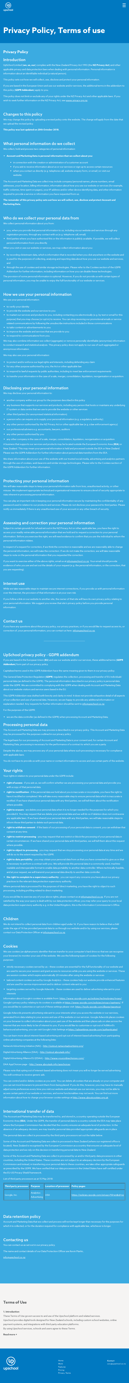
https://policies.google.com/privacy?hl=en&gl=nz (98, 1194)
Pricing (61, 1370)
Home (60, 1360)
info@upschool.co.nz (78, 561)
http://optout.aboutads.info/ (55, 1052)
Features (61, 1366)
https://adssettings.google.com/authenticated (92, 1029)
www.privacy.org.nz (76, 100)
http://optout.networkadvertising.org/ (63, 1045)
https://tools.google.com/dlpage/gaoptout (98, 1006)
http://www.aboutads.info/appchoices (49, 1064)
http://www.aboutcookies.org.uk (90, 1097)
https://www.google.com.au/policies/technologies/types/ (91, 998)
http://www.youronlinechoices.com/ (64, 1058)
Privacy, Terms (64, 1373)
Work (60, 1363)
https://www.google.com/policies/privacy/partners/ (93, 1002)
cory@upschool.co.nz (116, 1363)
